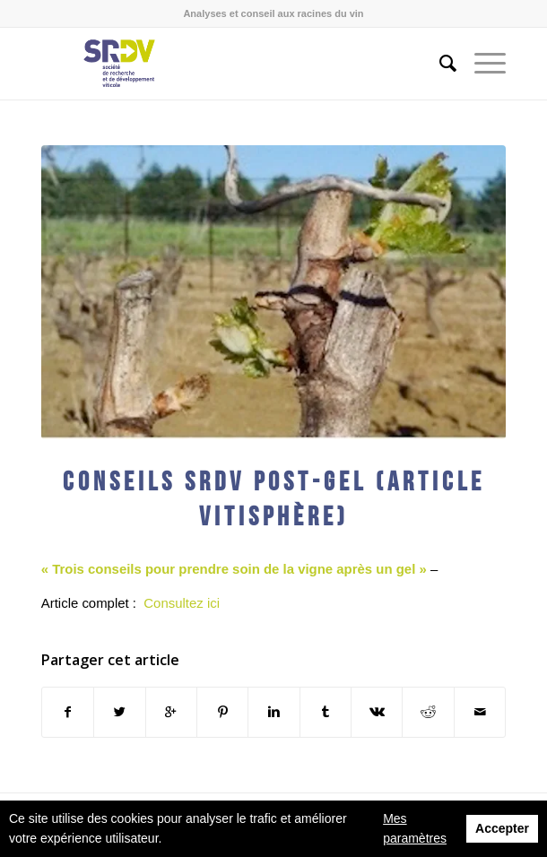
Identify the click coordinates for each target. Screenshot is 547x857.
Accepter (502, 828)
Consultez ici (181, 602)
